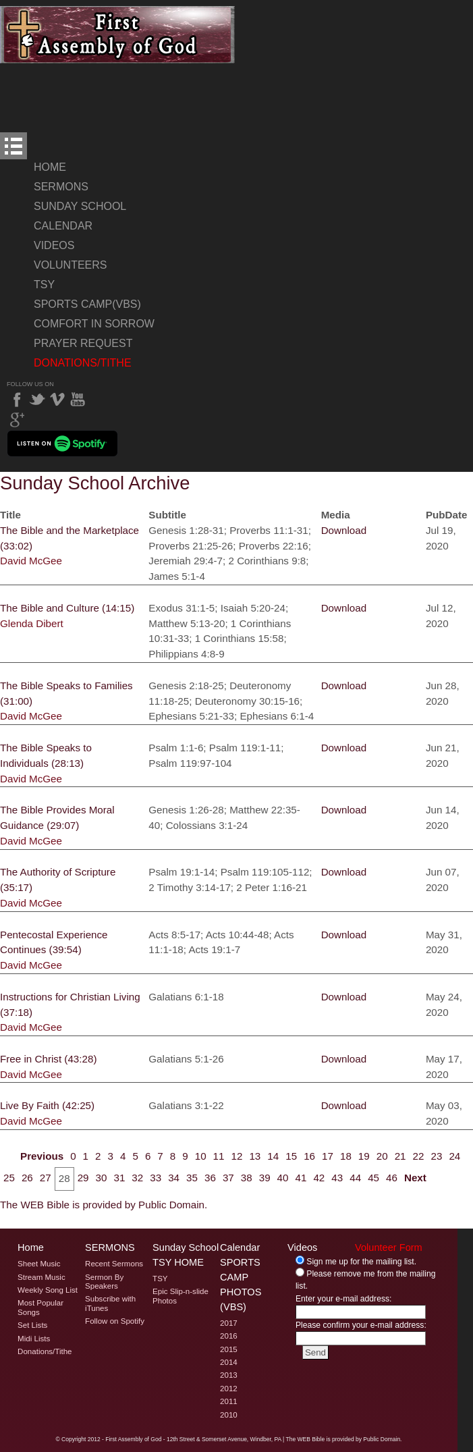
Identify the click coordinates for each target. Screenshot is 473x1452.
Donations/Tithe (83, 363)
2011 (229, 1401)
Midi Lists (34, 1339)
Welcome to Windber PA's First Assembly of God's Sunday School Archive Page (117, 34)
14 (273, 1156)
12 (237, 1156)
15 (291, 1156)
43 (337, 1177)
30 (101, 1177)
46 (391, 1177)
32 (137, 1177)
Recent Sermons (114, 1264)
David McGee (31, 560)
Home (50, 167)
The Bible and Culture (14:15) (67, 608)
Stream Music (41, 1277)
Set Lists (32, 1325)
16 (309, 1156)
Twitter (37, 399)
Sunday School (80, 206)
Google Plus (17, 420)
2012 (229, 1388)
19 (364, 1156)
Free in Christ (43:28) (48, 1059)
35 (192, 1177)
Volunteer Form (388, 1247)
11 (219, 1156)
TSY (44, 284)
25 (9, 1177)
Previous (41, 1156)
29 (83, 1177)
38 (246, 1177)
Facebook (17, 399)
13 (254, 1156)
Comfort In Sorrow (94, 323)
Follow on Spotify (114, 1321)
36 (210, 1177)
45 (373, 1177)
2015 (229, 1349)
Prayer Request (83, 343)
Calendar (63, 226)
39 (265, 1177)
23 (436, 1156)
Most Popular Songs (40, 1307)
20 (382, 1156)
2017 (229, 1323)
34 (173, 1177)
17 (327, 1156)
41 (301, 1177)
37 (228, 1177)
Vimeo (57, 399)
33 (155, 1177)
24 (454, 1156)
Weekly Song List (48, 1290)
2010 (229, 1415)
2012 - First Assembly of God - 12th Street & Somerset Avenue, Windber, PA (184, 1439)
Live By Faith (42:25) (47, 1105)
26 (27, 1177)
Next (415, 1177)
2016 (229, 1336)
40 (283, 1177)
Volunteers (70, 265)
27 (45, 1177)
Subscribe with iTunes (110, 1303)
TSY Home (178, 1262)
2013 (229, 1375)
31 (119, 1177)
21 (400, 1156)
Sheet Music (39, 1264)
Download (344, 530)
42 (319, 1177)
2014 (229, 1362)
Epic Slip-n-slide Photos (180, 1295)
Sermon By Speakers (104, 1281)
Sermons (61, 186)
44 (355, 1177)
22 (418, 1156)
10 (200, 1156)
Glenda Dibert (31, 623)
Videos (54, 245)
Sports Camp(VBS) (87, 304)
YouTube (77, 399)
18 (346, 1156)
